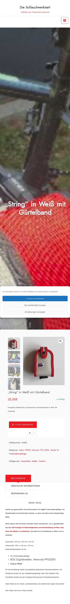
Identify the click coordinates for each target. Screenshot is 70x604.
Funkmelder (25, 461)
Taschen (42, 461)
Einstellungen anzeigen (35, 312)
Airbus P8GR (24, 450)
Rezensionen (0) (19, 493)
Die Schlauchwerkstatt (35, 7)
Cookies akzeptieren (35, 298)
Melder (35, 461)
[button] (60, 341)
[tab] (18, 478)
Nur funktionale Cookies (35, 305)
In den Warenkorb (22, 424)
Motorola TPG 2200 (40, 450)
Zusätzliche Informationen (25, 486)
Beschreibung (18, 478)
